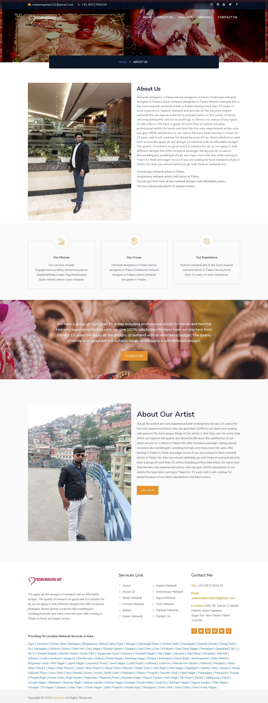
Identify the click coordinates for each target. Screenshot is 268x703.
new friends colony (79, 673)
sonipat (130, 682)
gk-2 (31, 653)
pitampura (222, 673)
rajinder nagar (132, 678)
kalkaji (99, 658)
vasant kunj (133, 687)
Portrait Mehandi (133, 604)
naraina (225, 668)
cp (30, 649)
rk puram (187, 678)
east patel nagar (187, 649)
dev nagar (94, 649)
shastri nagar (114, 682)
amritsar (43, 644)
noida (98, 673)
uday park (75, 687)
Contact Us (227, 17)
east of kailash (163, 649)
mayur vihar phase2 (61, 668)
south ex (161, 682)
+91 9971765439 (92, 5)
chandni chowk (207, 644)
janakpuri (56, 658)
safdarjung (212, 678)
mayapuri (219, 663)
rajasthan (91, 678)
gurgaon (127, 653)
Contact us (163, 616)
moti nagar (176, 668)
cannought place (149, 644)
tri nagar (48, 687)
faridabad (207, 649)
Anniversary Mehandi (169, 592)
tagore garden (201, 682)
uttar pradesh (113, 687)
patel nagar (188, 673)
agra (31, 644)
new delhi (56, 673)
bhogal (131, 644)
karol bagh (182, 658)
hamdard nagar (145, 653)
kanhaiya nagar (135, 658)
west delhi (183, 687)
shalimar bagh (72, 682)
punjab (234, 673)
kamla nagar (114, 658)
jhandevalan (85, 658)
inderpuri (34, 658)
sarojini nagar (37, 682)
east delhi (145, 649)
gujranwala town (108, 653)
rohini (199, 678)
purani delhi (56, 678)
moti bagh (160, 668)
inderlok (222, 653)
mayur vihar (113, 668)
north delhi (112, 673)
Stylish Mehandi (166, 586)
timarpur (34, 687)
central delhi (170, 644)
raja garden (74, 678)
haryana (179, 653)
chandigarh (188, 644)
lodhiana (151, 663)
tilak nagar (220, 682)
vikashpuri (149, 687)
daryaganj (41, 649)
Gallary (185, 17)
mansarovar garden (185, 663)
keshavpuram (201, 658)
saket (226, 678)
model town (142, 668)
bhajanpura (90, 644)
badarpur (74, 644)
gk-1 (234, 649)
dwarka (130, 649)
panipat (152, 673)
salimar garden (93, 682)
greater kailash (47, 653)
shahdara (54, 682)
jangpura (70, 658)
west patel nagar (204, 687)
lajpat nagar (75, 663)
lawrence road (96, 663)
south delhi (145, 682)
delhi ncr (78, 649)
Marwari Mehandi (167, 610)
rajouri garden (153, 678)
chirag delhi (227, 644)
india (45, 658)
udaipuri (61, 687)
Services (205, 17)
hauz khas (194, 653)
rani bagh (171, 678)
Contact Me (134, 355)
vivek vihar (165, 687)
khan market (220, 658)
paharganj (128, 673)
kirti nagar (58, 663)
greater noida (68, 653)
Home (147, 17)
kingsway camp (38, 663)
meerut (127, 668)
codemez (58, 698)
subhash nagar (179, 682)
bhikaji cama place (111, 644)
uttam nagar (93, 687)
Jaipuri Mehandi (165, 598)
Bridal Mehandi (132, 598)
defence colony (60, 649)
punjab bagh (38, 678)
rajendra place (110, 678)
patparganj (205, 673)
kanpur (152, 658)
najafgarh (192, 668)
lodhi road (135, 663)
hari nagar (164, 653)
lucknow (165, 663)
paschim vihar (168, 673)
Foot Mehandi (165, 604)
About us (165, 17)
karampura (166, 658)
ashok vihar (58, 644)
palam (141, 673)
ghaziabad (222, 649)
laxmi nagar (117, 663)
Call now (147, 490)
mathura (205, 663)
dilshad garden (113, 649)
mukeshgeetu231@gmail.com (51, 5)
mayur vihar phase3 (89, 668)
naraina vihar (209, 668)
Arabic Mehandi (132, 616)
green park (87, 653)
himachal (209, 653)
